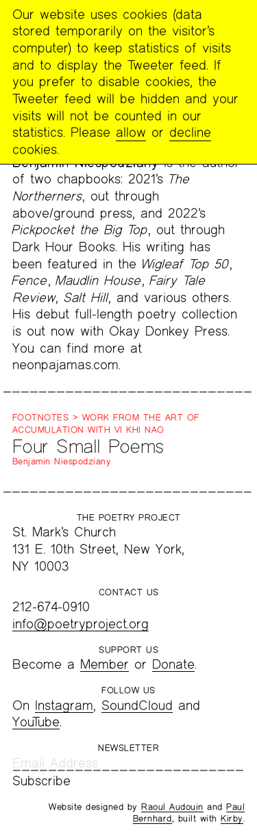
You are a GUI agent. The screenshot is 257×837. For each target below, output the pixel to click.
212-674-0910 (51, 606)
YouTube (36, 721)
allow (131, 132)
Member (104, 664)
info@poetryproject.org (80, 623)
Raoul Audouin (172, 806)
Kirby (232, 818)
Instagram (64, 705)
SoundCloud (137, 705)
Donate (173, 664)
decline (190, 132)
